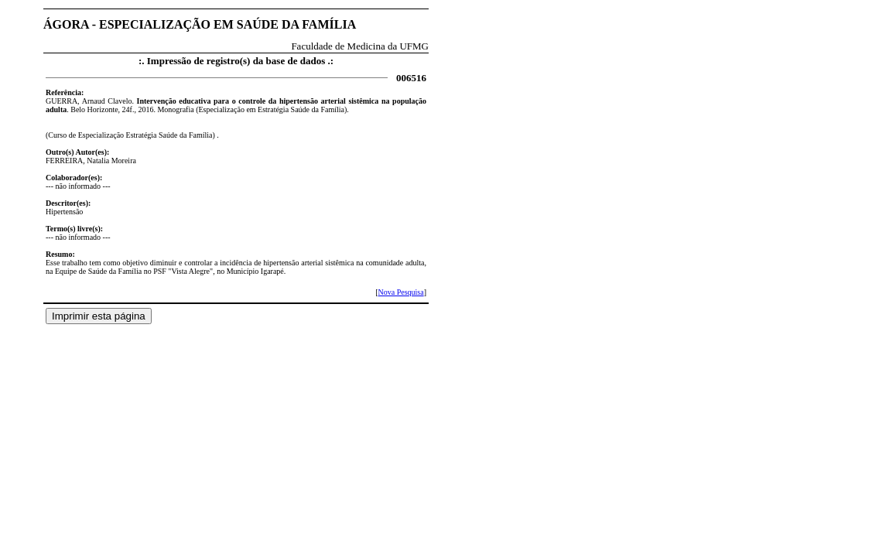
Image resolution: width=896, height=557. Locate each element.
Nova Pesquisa (400, 292)
